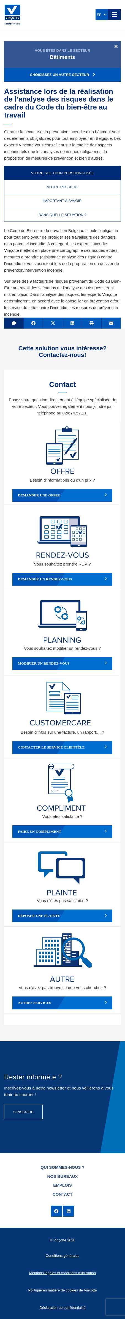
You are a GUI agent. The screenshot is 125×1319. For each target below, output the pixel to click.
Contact (62, 1194)
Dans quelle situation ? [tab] (62, 215)
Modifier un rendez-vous (62, 663)
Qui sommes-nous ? (62, 1167)
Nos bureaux (62, 1176)
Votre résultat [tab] (62, 187)
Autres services (62, 1003)
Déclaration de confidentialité (63, 1308)
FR (102, 15)
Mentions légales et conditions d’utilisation (62, 1273)
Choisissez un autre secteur (62, 75)
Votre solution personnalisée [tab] (62, 173)
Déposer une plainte (62, 916)
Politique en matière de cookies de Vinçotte (62, 1290)
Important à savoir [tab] (62, 201)
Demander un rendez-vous (62, 579)
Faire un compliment (62, 831)
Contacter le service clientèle (62, 747)
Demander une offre (62, 495)
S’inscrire (23, 1112)
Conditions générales (62, 1256)
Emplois (62, 1185)
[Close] (116, 46)
